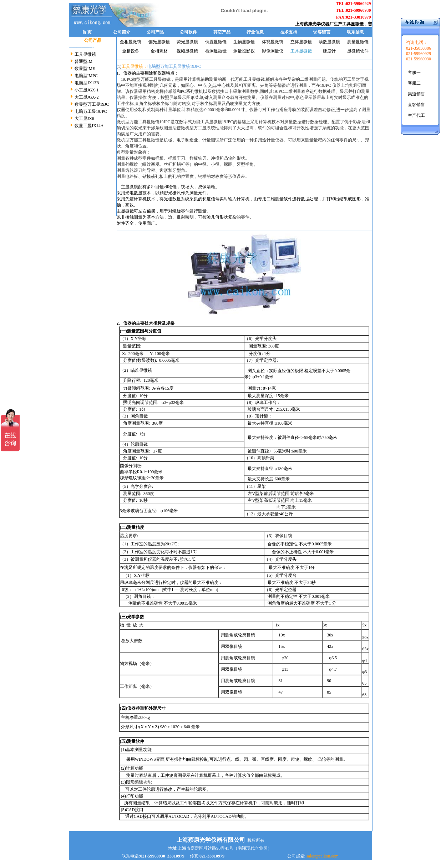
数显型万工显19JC (92, 104)
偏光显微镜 (159, 41)
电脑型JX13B (87, 82)
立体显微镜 (301, 41)
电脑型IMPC (86, 75)
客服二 (414, 83)
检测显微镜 (216, 51)
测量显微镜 (358, 41)
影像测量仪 (272, 51)
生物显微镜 (244, 41)
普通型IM (84, 61)
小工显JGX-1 (87, 90)
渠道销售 (416, 93)
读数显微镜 (329, 41)
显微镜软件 (358, 51)
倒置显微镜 (216, 41)
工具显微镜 (355, 23)
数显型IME (85, 68)
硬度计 (329, 51)
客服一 (414, 72)
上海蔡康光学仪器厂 (317, 23)
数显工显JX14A (89, 125)
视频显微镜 (187, 51)
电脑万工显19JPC (91, 111)
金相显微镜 (130, 41)
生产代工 (416, 115)
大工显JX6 (84, 118)
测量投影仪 (244, 51)
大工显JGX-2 (87, 97)
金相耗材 (159, 51)
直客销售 (416, 104)
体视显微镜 (272, 41)
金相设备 (130, 51)
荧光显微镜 (187, 41)
